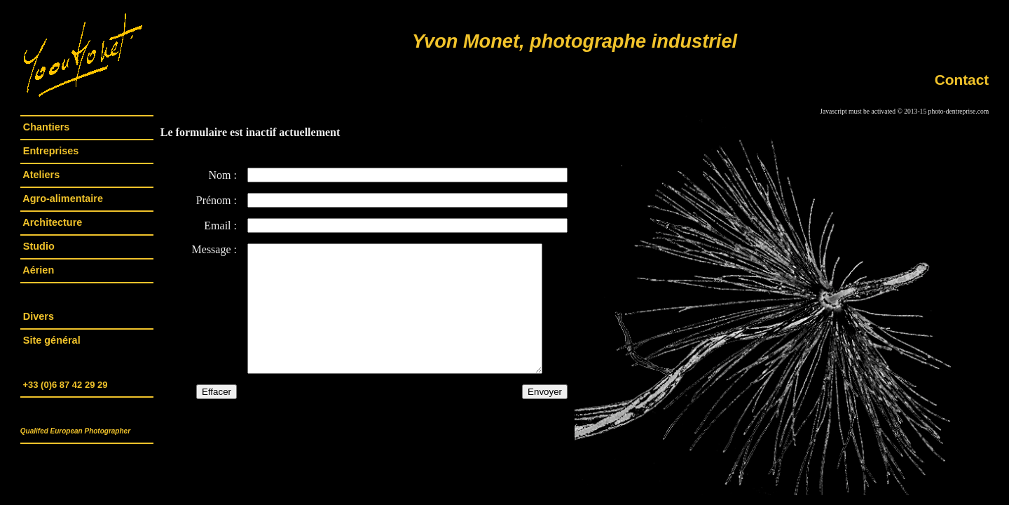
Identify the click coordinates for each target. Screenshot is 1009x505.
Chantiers (46, 127)
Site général (51, 340)
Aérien (38, 270)
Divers (38, 316)
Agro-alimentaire (63, 198)
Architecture (52, 222)
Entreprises (50, 150)
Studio (38, 246)
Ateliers (41, 174)
